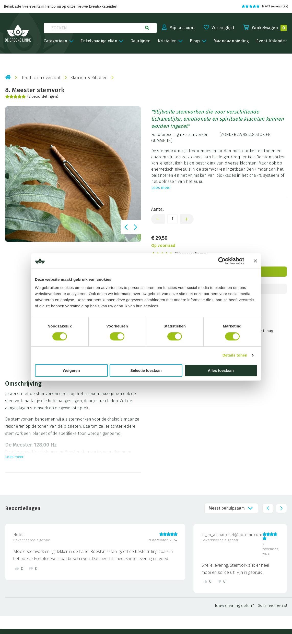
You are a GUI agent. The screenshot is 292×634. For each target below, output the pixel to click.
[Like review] (19, 568)
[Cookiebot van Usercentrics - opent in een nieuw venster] (222, 261)
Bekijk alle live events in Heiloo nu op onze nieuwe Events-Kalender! (60, 6)
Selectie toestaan (146, 370)
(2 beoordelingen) (31, 97)
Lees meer (161, 187)
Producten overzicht (41, 77)
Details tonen (235, 355)
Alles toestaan (221, 370)
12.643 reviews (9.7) (265, 6)
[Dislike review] (33, 568)
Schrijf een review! (272, 605)
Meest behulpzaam (227, 508)
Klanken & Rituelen (89, 77)
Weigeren (71, 370)
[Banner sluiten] (255, 261)
